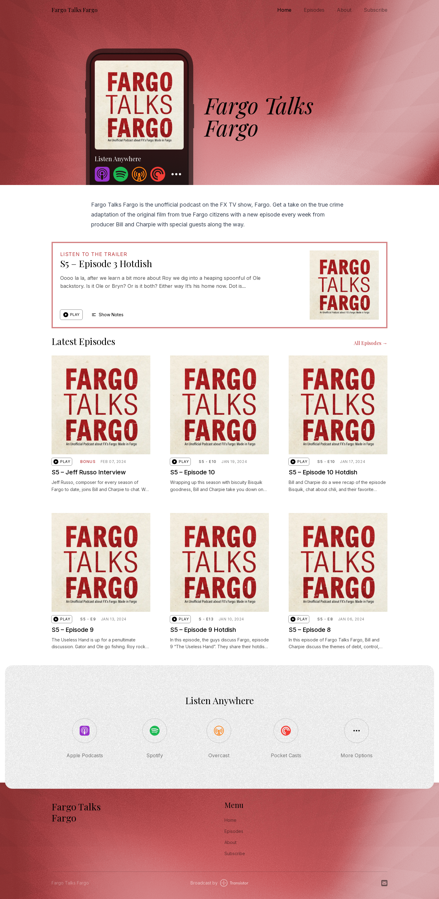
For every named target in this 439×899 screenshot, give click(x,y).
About (344, 10)
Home (284, 10)
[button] (71, 315)
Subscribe (375, 10)
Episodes (314, 10)
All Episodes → (370, 343)
